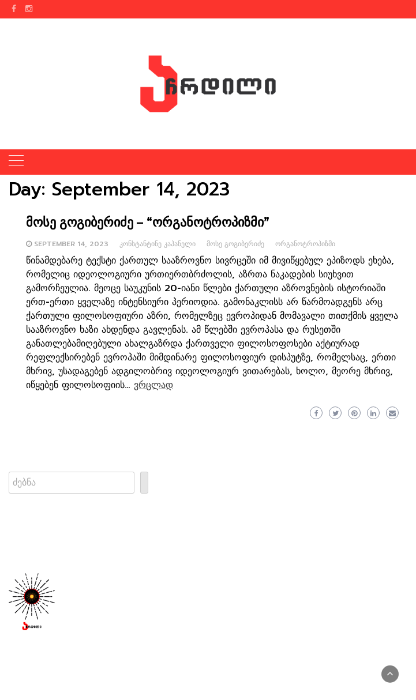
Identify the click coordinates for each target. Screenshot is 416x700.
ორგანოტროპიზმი (305, 244)
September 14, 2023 (71, 244)
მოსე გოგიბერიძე (235, 244)
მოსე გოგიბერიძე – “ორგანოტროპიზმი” (147, 222)
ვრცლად (153, 385)
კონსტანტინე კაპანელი (157, 244)
